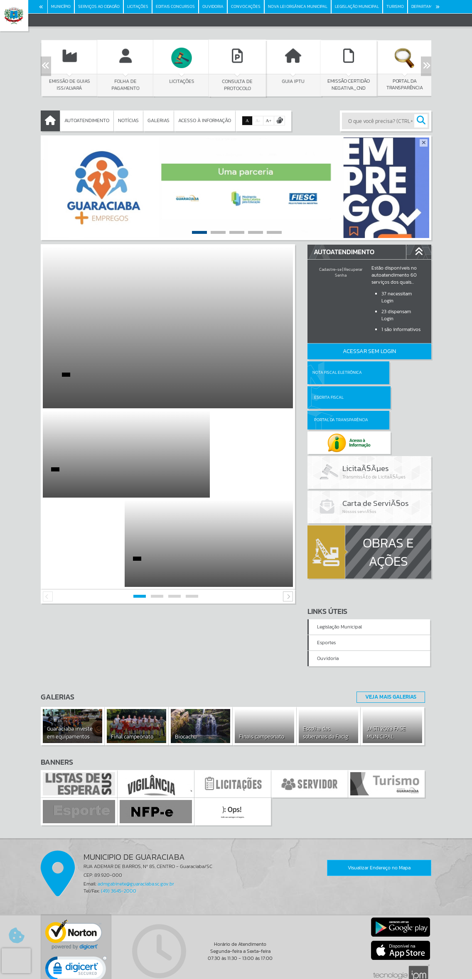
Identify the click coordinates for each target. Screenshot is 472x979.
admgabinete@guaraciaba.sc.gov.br (136, 839)
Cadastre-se (330, 269)
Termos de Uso (236, 964)
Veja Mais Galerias (388, 652)
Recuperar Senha (348, 272)
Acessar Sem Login (369, 351)
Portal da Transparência (330, 397)
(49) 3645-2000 (118, 846)
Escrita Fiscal (391, 372)
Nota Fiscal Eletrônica (336, 372)
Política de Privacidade (236, 970)
